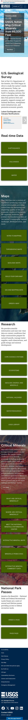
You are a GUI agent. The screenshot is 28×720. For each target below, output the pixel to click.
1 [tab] (10, 67)
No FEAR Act (4, 669)
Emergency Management (8, 685)
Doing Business (5, 682)
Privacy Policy (5, 659)
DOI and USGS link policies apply (10, 665)
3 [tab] (15, 67)
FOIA (2, 653)
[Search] (20, 6)
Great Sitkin (7, 120)
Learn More (6, 487)
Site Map (3, 662)
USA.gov (3, 672)
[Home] (5, 7)
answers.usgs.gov (6, 715)
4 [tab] (17, 67)
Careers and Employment (8, 678)
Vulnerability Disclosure (7, 675)
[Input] (17, 6)
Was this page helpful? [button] (14, 718)
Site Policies (4, 656)
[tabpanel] (14, 33)
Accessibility (4, 649)
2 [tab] (13, 67)
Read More (10, 49)
